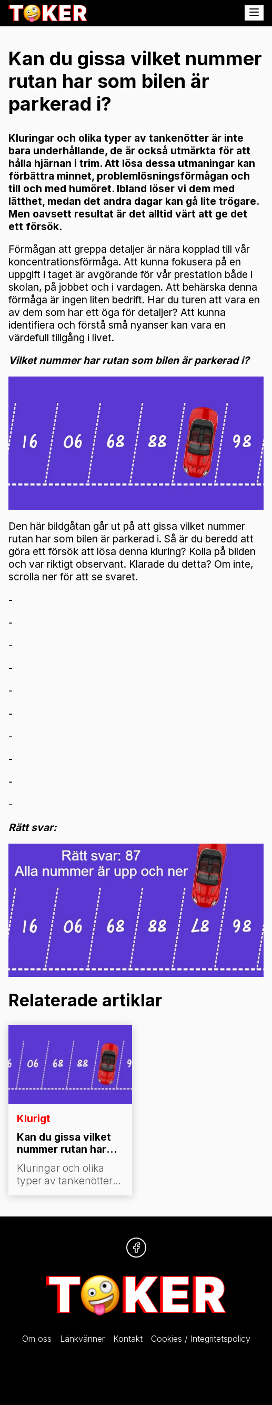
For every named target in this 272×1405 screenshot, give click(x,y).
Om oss (37, 1338)
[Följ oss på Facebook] (136, 1248)
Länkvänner (82, 1338)
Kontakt (128, 1338)
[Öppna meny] (254, 13)
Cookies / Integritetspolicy (200, 1338)
